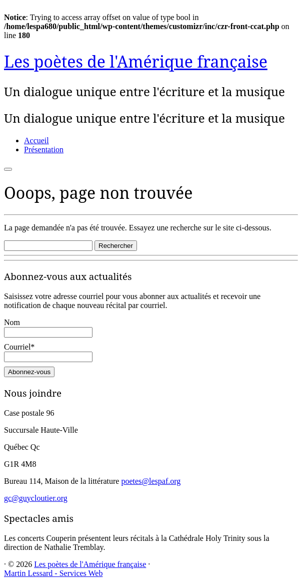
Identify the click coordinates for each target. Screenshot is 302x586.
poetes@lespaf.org (150, 481)
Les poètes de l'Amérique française (136, 61)
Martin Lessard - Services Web (53, 573)
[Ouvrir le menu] (8, 169)
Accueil (36, 140)
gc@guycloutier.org (36, 498)
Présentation (44, 149)
